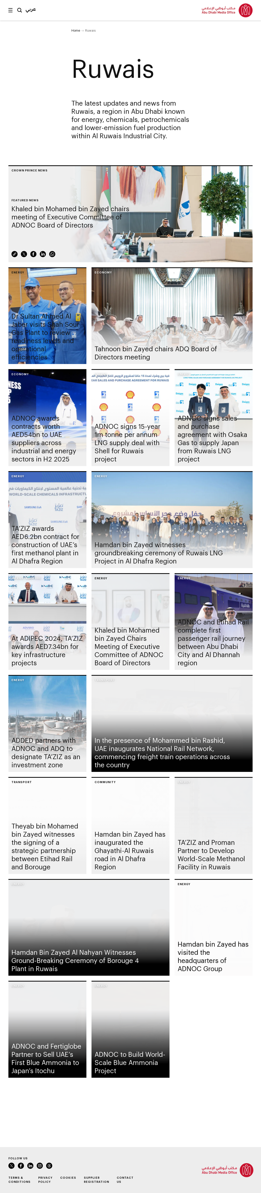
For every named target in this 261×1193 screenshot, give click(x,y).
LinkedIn (43, 256)
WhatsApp (52, 256)
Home (75, 30)
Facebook (33, 256)
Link (14, 256)
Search (19, 10)
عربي (30, 9)
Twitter (24, 256)
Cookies (68, 1177)
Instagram (40, 1166)
